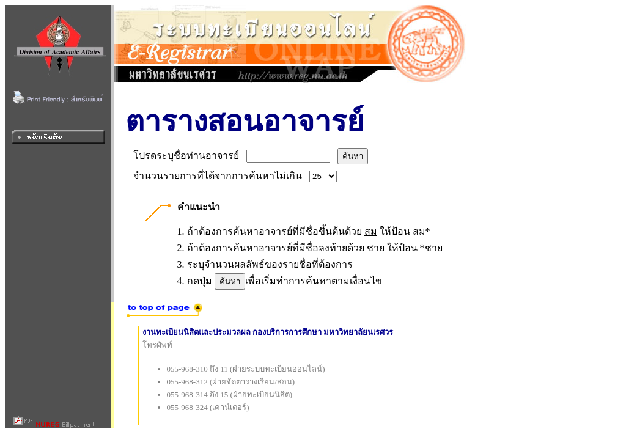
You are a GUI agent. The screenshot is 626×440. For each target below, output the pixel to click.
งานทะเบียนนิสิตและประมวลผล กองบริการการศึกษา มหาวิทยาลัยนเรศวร (268, 332)
